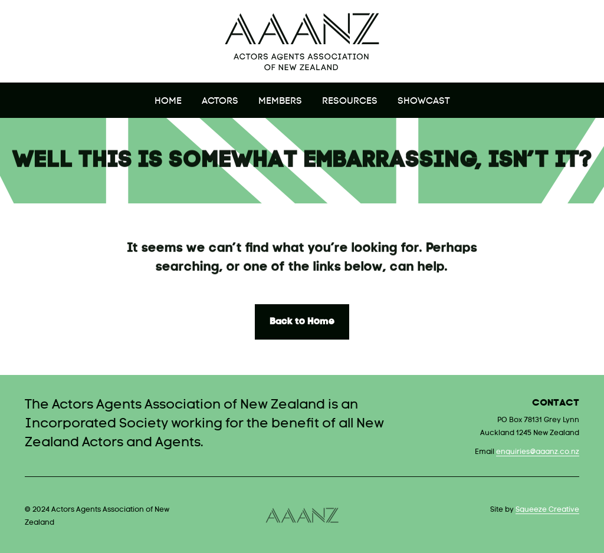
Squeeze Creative (547, 510)
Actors (220, 101)
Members (280, 101)
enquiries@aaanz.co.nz (537, 452)
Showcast (424, 101)
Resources (350, 101)
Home (168, 101)
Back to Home (302, 322)
